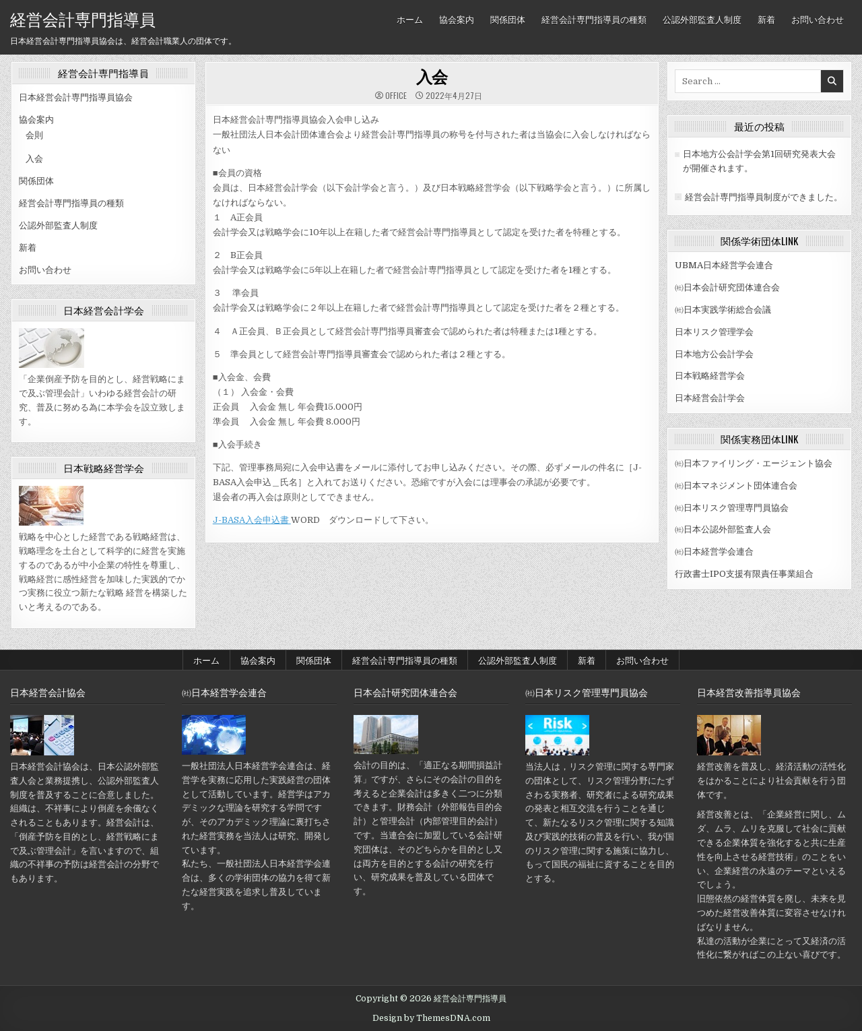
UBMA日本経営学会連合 (724, 265)
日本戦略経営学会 (710, 376)
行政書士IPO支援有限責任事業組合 (744, 574)
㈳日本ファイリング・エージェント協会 (753, 463)
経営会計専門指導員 (83, 18)
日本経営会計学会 (710, 398)
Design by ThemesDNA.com (431, 1018)
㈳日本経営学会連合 (714, 551)
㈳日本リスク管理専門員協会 (732, 508)
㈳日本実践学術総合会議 (723, 310)
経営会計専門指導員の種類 (593, 19)
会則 (34, 135)
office (396, 96)
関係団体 (507, 19)
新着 (766, 19)
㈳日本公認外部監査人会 (723, 529)
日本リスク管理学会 (714, 332)
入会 (34, 159)
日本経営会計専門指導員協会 (76, 97)
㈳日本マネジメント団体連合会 (736, 485)
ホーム (410, 19)
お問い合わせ (817, 19)
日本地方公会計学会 (714, 354)
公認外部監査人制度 (702, 19)
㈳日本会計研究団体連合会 (727, 287)
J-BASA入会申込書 (252, 520)
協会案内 (456, 19)
